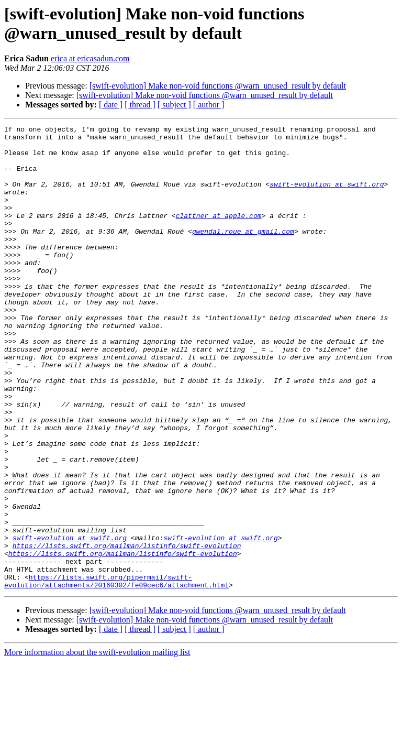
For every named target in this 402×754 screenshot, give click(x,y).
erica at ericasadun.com (90, 58)
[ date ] (110, 104)
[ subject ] (174, 104)
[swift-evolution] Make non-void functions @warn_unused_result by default (218, 85)
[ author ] (209, 104)
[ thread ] (140, 104)
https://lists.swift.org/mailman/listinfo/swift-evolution (127, 630)
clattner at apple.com (219, 234)
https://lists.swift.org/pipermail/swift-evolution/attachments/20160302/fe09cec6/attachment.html (116, 672)
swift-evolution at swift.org (327, 196)
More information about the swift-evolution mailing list (97, 744)
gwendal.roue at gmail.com (243, 253)
